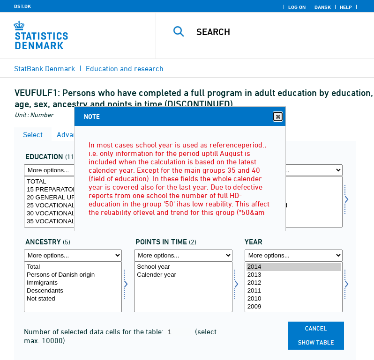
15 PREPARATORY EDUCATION (73, 190)
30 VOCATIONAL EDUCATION (73, 214)
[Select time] (294, 287)
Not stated (73, 299)
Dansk (322, 7)
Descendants (73, 291)
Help (346, 7)
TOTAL (73, 182)
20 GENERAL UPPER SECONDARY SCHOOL (73, 198)
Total (294, 182)
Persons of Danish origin (73, 275)
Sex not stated (294, 206)
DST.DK (22, 6)
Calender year (183, 275)
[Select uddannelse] (73, 202)
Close (277, 117)
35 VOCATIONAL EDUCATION (73, 222)
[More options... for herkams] (73, 255)
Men (294, 190)
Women (294, 198)
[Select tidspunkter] (183, 287)
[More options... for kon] (294, 170)
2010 (294, 299)
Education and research (125, 68)
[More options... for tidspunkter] (183, 255)
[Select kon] (294, 202)
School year (183, 267)
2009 (294, 307)
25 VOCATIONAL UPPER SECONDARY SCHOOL (73, 206)
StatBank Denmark (44, 68)
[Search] (279, 31)
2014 (294, 267)
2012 (294, 283)
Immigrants (73, 283)
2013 (294, 275)
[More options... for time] (294, 255)
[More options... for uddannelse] (73, 170)
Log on (297, 7)
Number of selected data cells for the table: (94, 331)
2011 (294, 291)
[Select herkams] (73, 287)
